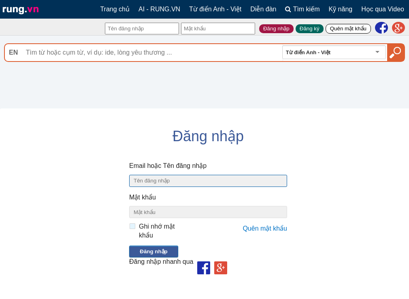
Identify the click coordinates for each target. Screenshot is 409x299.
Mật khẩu (142, 197)
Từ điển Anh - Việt (215, 9)
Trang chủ (115, 9)
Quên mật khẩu (265, 228)
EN (13, 52)
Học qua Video (382, 9)
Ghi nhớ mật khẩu (157, 231)
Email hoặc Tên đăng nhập (168, 165)
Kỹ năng (341, 9)
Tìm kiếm (302, 9)
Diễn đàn (263, 9)
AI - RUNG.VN (159, 9)
